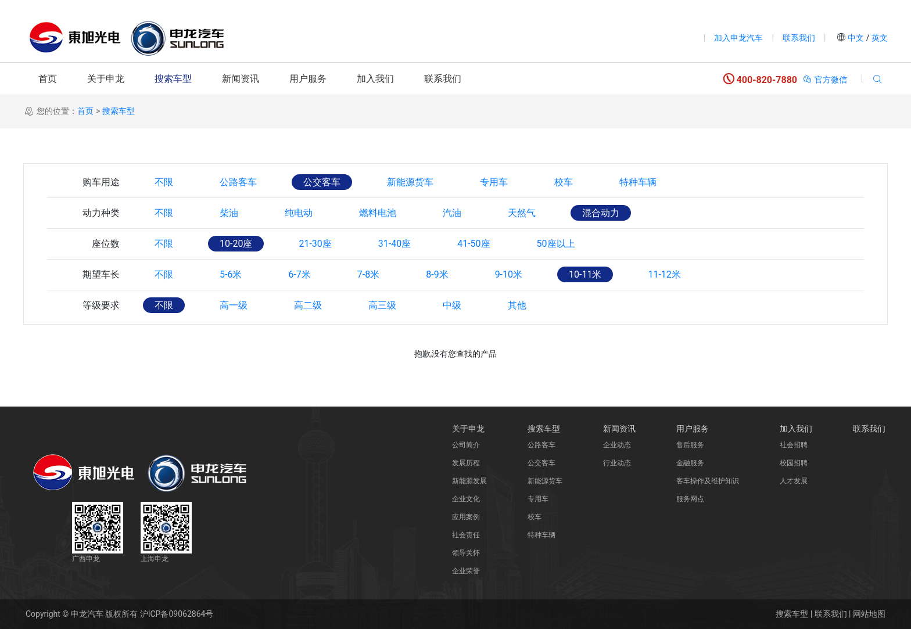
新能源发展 (469, 481)
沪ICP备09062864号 (177, 614)
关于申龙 (105, 78)
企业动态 (617, 445)
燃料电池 (377, 212)
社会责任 (466, 535)
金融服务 (690, 463)
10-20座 (236, 243)
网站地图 (869, 614)
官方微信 (825, 79)
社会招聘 (794, 445)
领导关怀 (466, 553)
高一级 (234, 305)
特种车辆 (638, 182)
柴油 (229, 212)
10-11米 (585, 274)
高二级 (308, 305)
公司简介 (466, 445)
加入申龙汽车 (738, 37)
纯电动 (299, 212)
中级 (452, 305)
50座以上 (556, 243)
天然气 (522, 212)
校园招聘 (794, 463)
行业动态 (617, 463)
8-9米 (437, 274)
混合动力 (600, 212)
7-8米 (368, 274)
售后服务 (690, 445)
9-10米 (508, 274)
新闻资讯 (240, 78)
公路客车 (238, 182)
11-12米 (664, 274)
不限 (164, 182)
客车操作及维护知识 (707, 481)
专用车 (494, 182)
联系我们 (799, 37)
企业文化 (466, 499)
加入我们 (375, 78)
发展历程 (466, 463)
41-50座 (473, 243)
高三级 (382, 305)
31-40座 (394, 243)
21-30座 (315, 243)
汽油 (452, 212)
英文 (879, 37)
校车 (563, 182)
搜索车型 (173, 78)
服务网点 (690, 499)
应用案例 (466, 517)
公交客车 (321, 182)
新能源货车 (410, 182)
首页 (47, 78)
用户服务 (308, 78)
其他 (517, 305)
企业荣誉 (466, 571)
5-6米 (231, 274)
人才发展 (794, 481)
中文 (856, 37)
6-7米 (299, 274)
